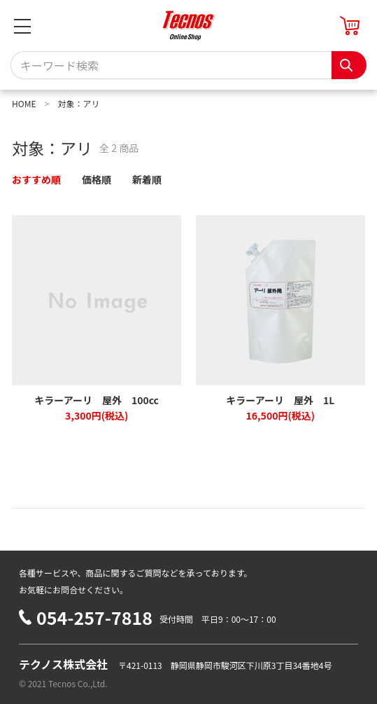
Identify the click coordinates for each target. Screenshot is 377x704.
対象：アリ (78, 103)
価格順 (96, 179)
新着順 (147, 179)
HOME (24, 103)
